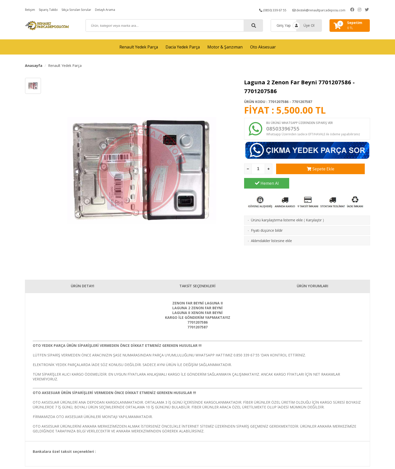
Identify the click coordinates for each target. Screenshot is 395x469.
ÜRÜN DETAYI (82, 287)
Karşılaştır (314, 208)
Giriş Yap (284, 25)
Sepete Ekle (298, 171)
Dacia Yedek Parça (183, 47)
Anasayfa (33, 65)
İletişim (31, 9)
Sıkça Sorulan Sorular (82, 9)
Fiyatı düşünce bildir (267, 218)
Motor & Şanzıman (225, 47)
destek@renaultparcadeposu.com (323, 9)
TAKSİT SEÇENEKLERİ (197, 287)
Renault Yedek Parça (138, 47)
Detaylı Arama (114, 9)
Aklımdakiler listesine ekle (271, 229)
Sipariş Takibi (50, 9)
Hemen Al (347, 171)
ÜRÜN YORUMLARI (312, 287)
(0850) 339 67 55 (272, 9)
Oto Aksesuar (263, 47)
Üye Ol (309, 25)
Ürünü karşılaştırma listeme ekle (277, 208)
